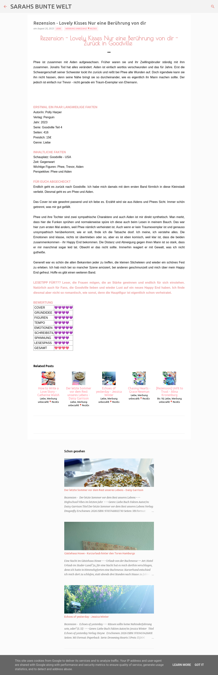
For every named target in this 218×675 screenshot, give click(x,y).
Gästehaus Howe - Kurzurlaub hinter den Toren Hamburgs (99, 553)
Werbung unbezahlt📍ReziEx (81, 28)
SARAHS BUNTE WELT (41, 6)
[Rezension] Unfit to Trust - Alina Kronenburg (169, 384)
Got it (199, 665)
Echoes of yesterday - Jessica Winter (109, 384)
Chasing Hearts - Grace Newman (139, 382)
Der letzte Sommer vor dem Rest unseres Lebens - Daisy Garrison (78, 386)
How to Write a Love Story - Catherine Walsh (48, 384)
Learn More (182, 665)
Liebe (58, 28)
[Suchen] (213, 6)
